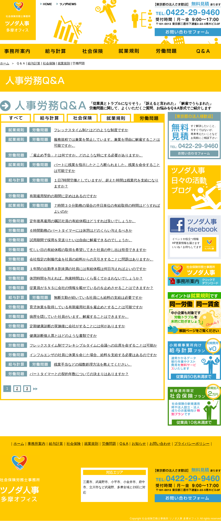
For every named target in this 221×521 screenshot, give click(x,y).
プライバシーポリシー (192, 444)
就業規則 (64, 63)
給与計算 (34, 63)
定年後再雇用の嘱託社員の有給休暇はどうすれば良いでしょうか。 (83, 221)
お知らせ (139, 444)
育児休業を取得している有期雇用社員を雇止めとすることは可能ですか (86, 307)
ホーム (4, 63)
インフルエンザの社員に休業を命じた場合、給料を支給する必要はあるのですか (93, 355)
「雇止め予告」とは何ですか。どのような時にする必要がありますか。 (86, 155)
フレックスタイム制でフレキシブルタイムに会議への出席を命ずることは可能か (93, 345)
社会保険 (49, 63)
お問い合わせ (160, 444)
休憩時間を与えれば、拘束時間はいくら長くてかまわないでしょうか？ (86, 278)
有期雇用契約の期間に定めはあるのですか (63, 196)
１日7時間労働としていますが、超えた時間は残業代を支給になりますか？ (106, 183)
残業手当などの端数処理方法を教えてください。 (93, 364)
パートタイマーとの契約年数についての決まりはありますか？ (79, 374)
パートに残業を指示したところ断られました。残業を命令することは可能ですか (107, 168)
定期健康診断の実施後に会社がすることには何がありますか (77, 326)
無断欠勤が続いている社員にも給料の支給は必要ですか (98, 297)
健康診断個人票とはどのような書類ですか (63, 336)
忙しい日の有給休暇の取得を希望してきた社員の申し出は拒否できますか (88, 250)
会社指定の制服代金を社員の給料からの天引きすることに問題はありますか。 (91, 259)
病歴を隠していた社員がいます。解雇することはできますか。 (79, 316)
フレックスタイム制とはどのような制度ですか (91, 130)
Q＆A (124, 444)
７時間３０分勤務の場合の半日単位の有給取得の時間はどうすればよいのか (107, 208)
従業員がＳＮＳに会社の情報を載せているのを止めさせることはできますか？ (91, 288)
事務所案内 (36, 444)
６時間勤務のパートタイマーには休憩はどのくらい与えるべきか (81, 230)
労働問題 (109, 444)
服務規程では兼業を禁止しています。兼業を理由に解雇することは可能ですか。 (107, 142)
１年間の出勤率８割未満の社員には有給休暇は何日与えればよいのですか (88, 269)
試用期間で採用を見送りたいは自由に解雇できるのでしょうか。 (81, 240)
